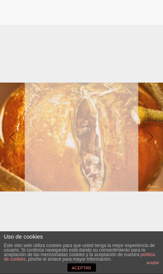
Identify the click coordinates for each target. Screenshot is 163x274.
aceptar (153, 263)
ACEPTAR (81, 268)
